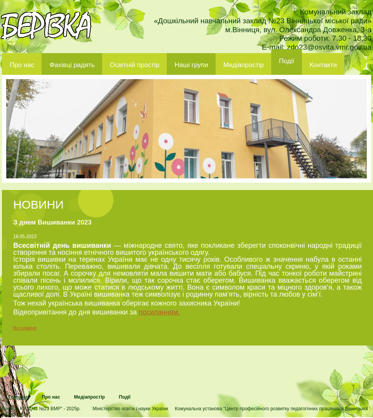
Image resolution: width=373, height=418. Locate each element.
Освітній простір (134, 65)
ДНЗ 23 (46, 25)
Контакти (323, 65)
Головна (18, 397)
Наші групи (191, 65)
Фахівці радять (72, 65)
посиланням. (159, 312)
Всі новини (25, 328)
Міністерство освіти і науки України (130, 408)
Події (287, 61)
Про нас (22, 65)
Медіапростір (243, 65)
